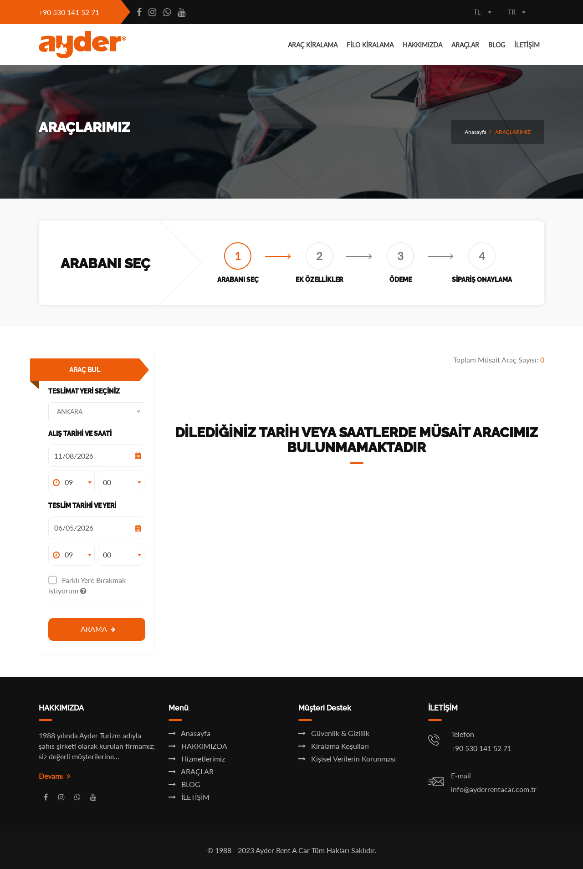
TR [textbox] (512, 12)
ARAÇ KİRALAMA (313, 45)
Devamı (55, 776)
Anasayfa (475, 131)
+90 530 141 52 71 (69, 12)
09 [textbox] (69, 482)
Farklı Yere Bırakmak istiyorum (87, 585)
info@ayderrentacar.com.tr (494, 789)
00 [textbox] (107, 482)
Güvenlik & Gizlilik (333, 733)
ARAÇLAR (465, 45)
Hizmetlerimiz (197, 758)
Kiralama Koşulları (333, 745)
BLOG (496, 45)
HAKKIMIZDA (422, 45)
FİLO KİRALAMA (370, 45)
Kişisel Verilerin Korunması (347, 758)
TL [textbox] (477, 12)
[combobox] (483, 13)
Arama (98, 628)
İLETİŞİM (527, 45)
